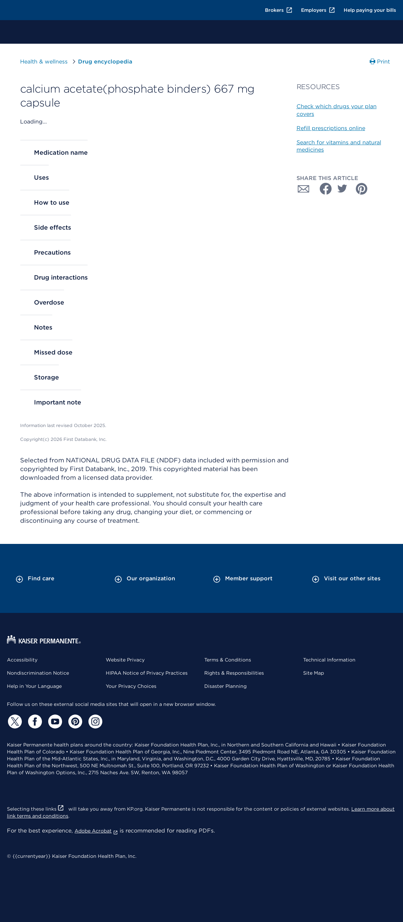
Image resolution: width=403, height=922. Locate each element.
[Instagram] (94, 721)
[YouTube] (54, 721)
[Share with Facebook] (323, 189)
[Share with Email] (303, 189)
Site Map (313, 673)
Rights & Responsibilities (234, 673)
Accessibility (22, 660)
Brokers (279, 10)
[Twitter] (14, 721)
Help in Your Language (34, 686)
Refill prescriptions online (331, 128)
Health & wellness (44, 61)
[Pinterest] (74, 721)
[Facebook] (34, 721)
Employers (318, 10)
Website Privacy (125, 660)
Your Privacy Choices (131, 686)
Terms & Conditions (227, 660)
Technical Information (329, 660)
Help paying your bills (370, 10)
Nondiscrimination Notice (38, 673)
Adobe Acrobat (96, 831)
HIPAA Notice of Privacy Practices (147, 673)
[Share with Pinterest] (362, 189)
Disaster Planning (225, 686)
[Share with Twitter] (342, 189)
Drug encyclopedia (105, 61)
